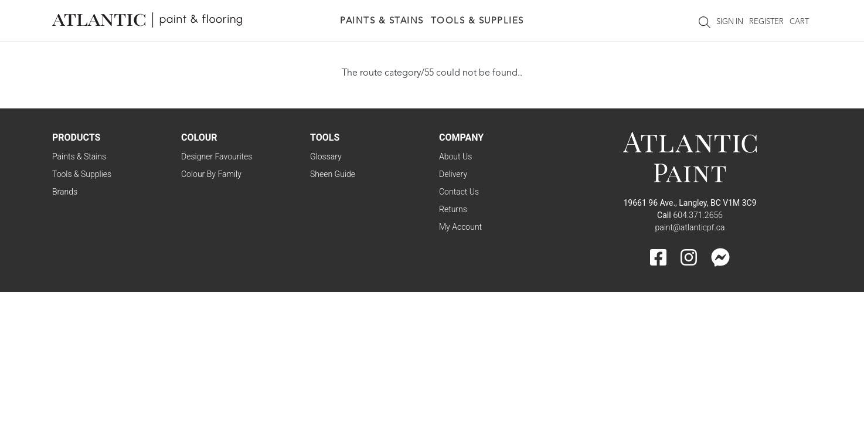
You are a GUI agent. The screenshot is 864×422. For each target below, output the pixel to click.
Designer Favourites (216, 156)
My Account (460, 227)
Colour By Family (211, 174)
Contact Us (459, 191)
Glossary (326, 156)
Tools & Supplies (81, 174)
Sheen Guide (332, 174)
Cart (799, 22)
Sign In (729, 22)
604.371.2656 (698, 215)
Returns (453, 209)
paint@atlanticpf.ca (689, 227)
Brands (64, 191)
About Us (455, 156)
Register (766, 22)
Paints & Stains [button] (382, 21)
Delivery (453, 174)
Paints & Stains (79, 156)
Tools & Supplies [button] (477, 21)
